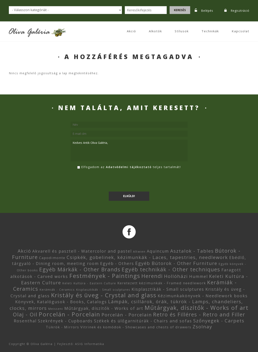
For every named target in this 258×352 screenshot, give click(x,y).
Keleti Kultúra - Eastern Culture (89, 283)
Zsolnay (202, 326)
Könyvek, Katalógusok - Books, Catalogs (61, 301)
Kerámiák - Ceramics (57, 290)
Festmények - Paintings (104, 276)
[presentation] (102, 181)
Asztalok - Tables (192, 251)
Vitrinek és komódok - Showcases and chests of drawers (135, 327)
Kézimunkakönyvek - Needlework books (203, 296)
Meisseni (55, 309)
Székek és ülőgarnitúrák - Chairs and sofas (143, 321)
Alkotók (155, 31)
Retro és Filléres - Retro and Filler (199, 314)
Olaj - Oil (25, 314)
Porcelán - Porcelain (69, 314)
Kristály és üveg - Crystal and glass (103, 295)
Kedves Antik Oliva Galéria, (129, 150)
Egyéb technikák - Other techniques (171, 269)
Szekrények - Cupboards (65, 321)
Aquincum (158, 251)
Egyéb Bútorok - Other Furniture (176, 263)
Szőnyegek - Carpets (218, 320)
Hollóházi (176, 276)
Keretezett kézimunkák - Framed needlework (161, 283)
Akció (131, 31)
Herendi (152, 275)
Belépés (207, 11)
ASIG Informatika (89, 344)
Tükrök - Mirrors (62, 327)
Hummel (198, 276)
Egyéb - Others (117, 263)
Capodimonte (52, 257)
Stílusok (182, 31)
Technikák (210, 31)
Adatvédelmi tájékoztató (129, 167)
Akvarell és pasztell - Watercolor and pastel (82, 251)
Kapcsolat (240, 31)
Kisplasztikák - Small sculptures (103, 290)
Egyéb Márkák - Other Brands (79, 269)
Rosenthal (25, 321)
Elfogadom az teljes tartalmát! (131, 167)
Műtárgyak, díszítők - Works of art (103, 308)
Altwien (139, 251)
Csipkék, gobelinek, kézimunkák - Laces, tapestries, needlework (147, 257)
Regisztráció (240, 11)
